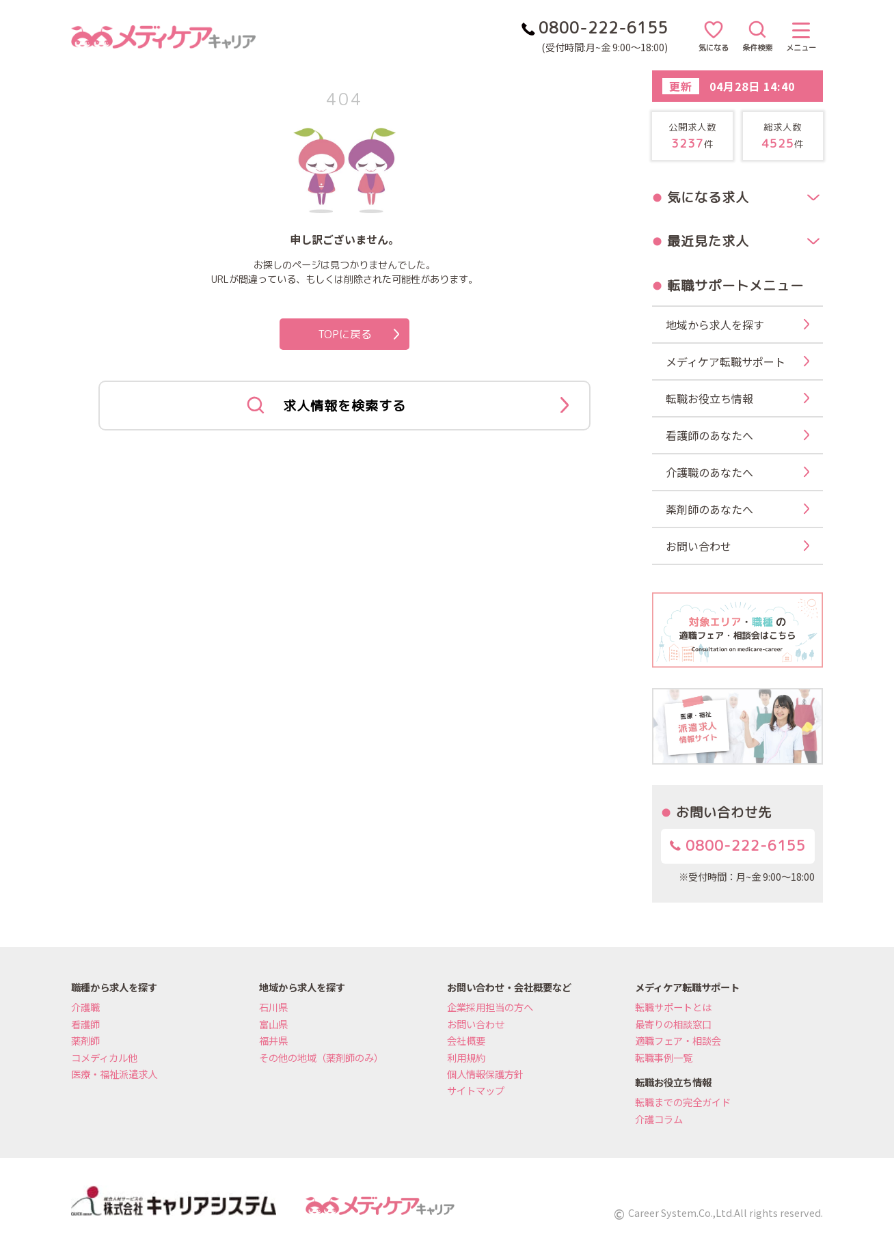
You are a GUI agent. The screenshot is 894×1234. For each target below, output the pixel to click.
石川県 (273, 1007)
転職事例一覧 (663, 1057)
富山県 (273, 1024)
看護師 (85, 1024)
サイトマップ (475, 1090)
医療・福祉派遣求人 (114, 1074)
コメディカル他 (104, 1057)
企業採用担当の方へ (490, 1007)
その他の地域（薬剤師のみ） (321, 1057)
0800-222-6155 (738, 845)
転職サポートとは (673, 1007)
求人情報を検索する (408, 405)
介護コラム (659, 1119)
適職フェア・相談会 (678, 1040)
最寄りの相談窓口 (673, 1024)
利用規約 (466, 1057)
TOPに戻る (359, 334)
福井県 (273, 1040)
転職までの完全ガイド (683, 1102)
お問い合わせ (475, 1024)
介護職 (85, 1007)
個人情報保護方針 (485, 1074)
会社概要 (466, 1040)
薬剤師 (85, 1040)
